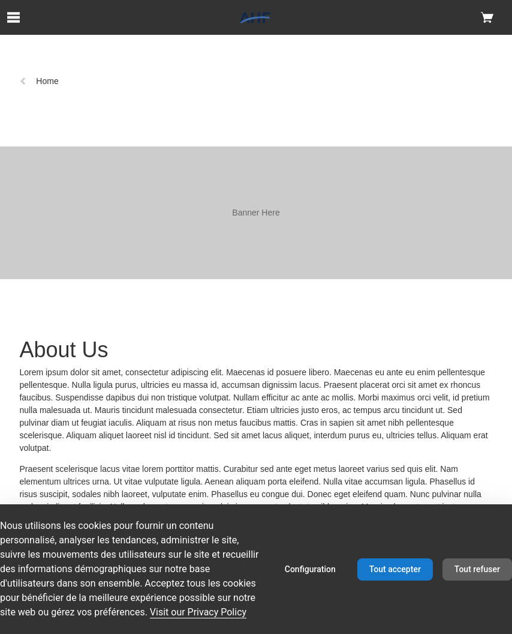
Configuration (310, 569)
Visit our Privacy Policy (198, 612)
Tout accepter (395, 569)
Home (38, 81)
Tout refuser (477, 569)
